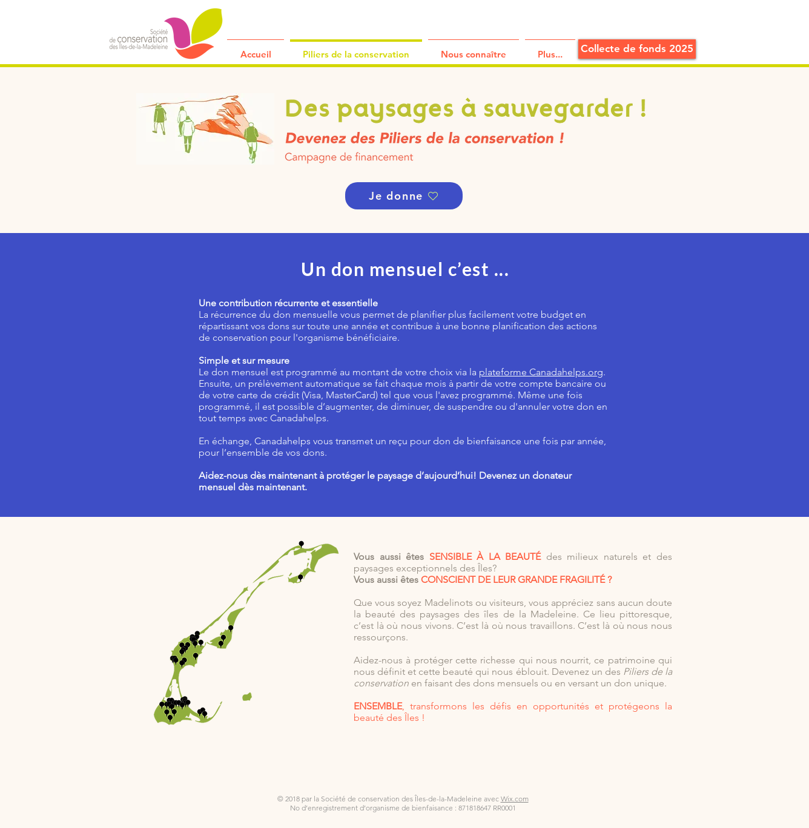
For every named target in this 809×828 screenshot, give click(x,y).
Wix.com (515, 798)
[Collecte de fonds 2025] (637, 49)
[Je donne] (404, 195)
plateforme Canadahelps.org (541, 372)
